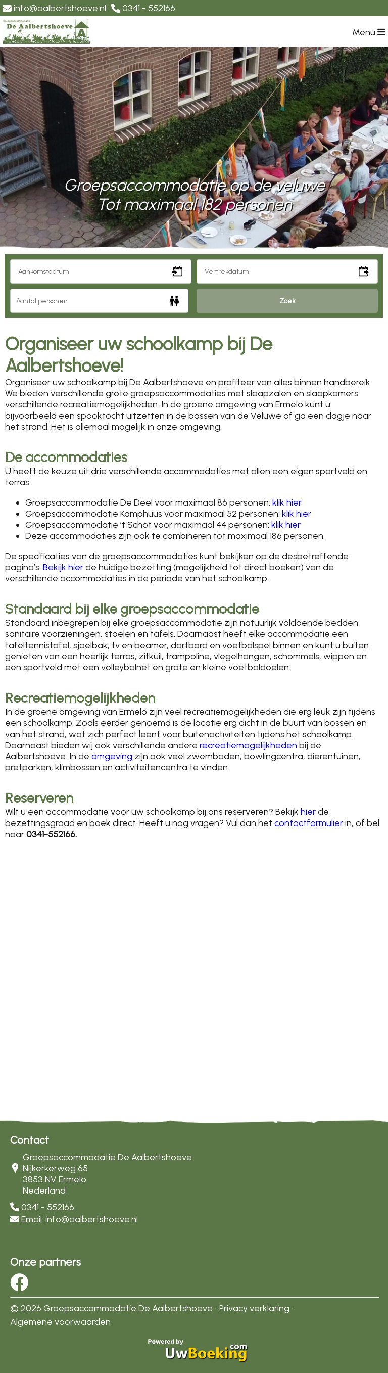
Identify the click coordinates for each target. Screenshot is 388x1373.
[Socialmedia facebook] (19, 1286)
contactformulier (308, 823)
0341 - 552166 (47, 1207)
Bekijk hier (63, 567)
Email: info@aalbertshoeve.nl (79, 1219)
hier (308, 811)
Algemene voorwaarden (60, 1322)
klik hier (287, 502)
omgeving (111, 756)
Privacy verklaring (254, 1308)
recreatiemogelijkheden (248, 745)
